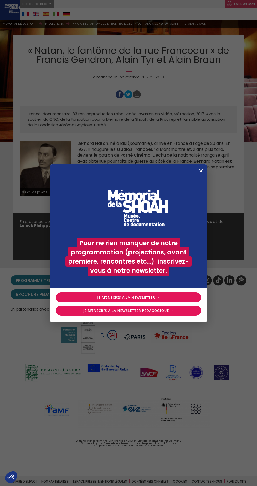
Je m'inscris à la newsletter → (128, 297)
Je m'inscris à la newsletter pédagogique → (128, 310)
